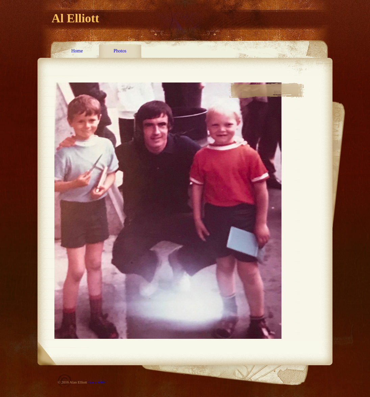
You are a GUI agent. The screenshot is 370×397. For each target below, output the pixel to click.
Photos (120, 50)
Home (77, 50)
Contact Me (96, 382)
